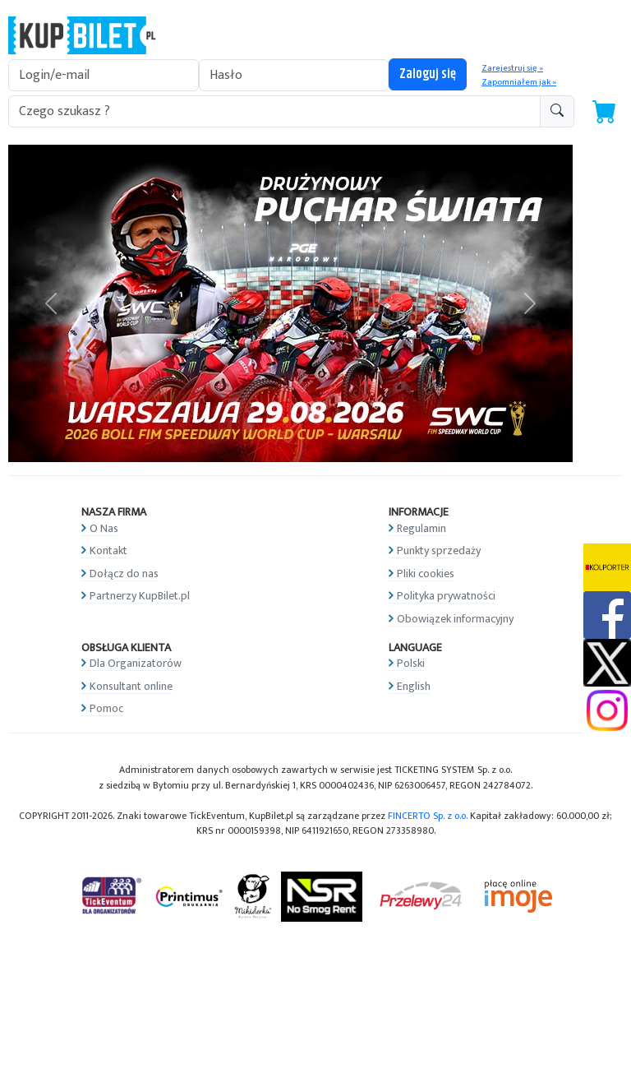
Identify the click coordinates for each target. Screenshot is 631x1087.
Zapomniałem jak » (518, 82)
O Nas (104, 528)
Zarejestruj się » (512, 68)
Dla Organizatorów (136, 663)
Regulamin (421, 528)
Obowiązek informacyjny (455, 618)
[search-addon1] (274, 111)
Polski (411, 663)
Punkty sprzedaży (439, 550)
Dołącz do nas (124, 573)
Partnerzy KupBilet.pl (140, 595)
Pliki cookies (425, 573)
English (414, 686)
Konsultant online (131, 686)
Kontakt (108, 550)
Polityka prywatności (446, 595)
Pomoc (106, 708)
